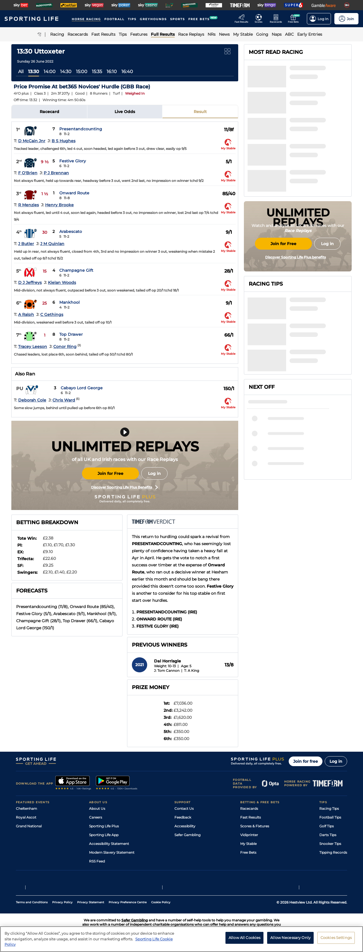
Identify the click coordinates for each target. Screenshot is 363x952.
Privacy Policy (62, 902)
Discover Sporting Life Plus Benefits (124, 487)
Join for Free (110, 473)
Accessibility (184, 826)
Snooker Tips (330, 844)
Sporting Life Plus (104, 826)
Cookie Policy (160, 902)
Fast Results (250, 817)
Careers (95, 817)
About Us (97, 808)
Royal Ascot (26, 817)
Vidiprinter (249, 835)
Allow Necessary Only (290, 939)
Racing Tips (329, 808)
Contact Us (184, 808)
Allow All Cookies (244, 939)
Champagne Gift (76, 270)
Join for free (305, 761)
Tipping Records (333, 852)
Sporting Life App (104, 835)
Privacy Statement (90, 902)
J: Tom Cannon (167, 670)
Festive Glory (72, 160)
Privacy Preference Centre (128, 902)
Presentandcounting (80, 128)
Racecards (249, 808)
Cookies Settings (336, 939)
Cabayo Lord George (82, 387)
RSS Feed (97, 861)
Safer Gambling (187, 835)
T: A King (191, 670)
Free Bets (248, 852)
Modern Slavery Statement (111, 852)
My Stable (248, 844)
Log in (154, 473)
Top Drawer (71, 334)
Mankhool (69, 302)
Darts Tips (327, 835)
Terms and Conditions (32, 902)
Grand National (29, 826)
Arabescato (70, 231)
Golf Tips (326, 826)
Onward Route (74, 193)
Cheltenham (26, 808)
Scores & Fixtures (254, 826)
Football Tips (330, 817)
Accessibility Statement (109, 844)
